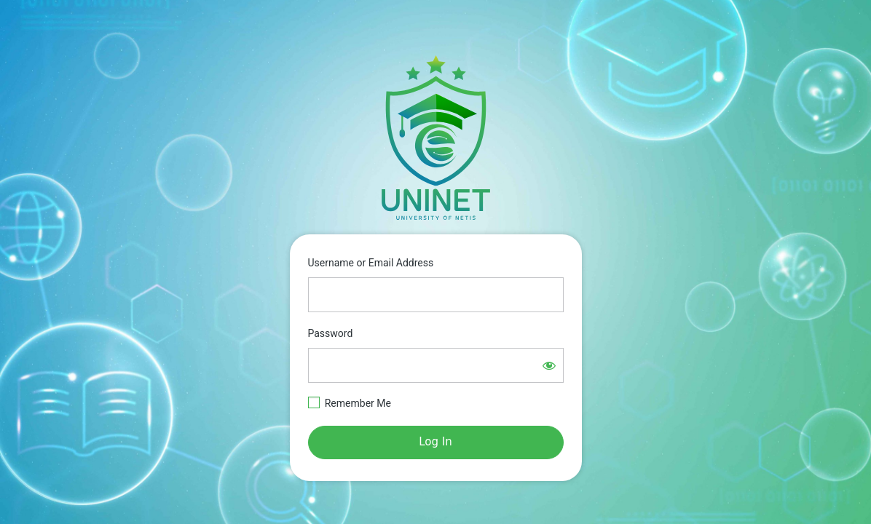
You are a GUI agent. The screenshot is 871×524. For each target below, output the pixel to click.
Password (330, 333)
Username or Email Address (371, 263)
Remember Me (358, 403)
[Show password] (549, 365)
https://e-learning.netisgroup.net (435, 137)
